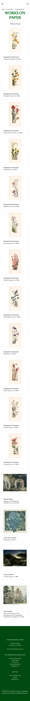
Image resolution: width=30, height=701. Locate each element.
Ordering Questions (15, 664)
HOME (3, 9)
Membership (15, 679)
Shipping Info (15, 666)
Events (15, 677)
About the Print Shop (15, 658)
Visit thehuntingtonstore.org (15, 649)
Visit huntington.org (15, 675)
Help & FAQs (15, 660)
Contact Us (15, 662)
